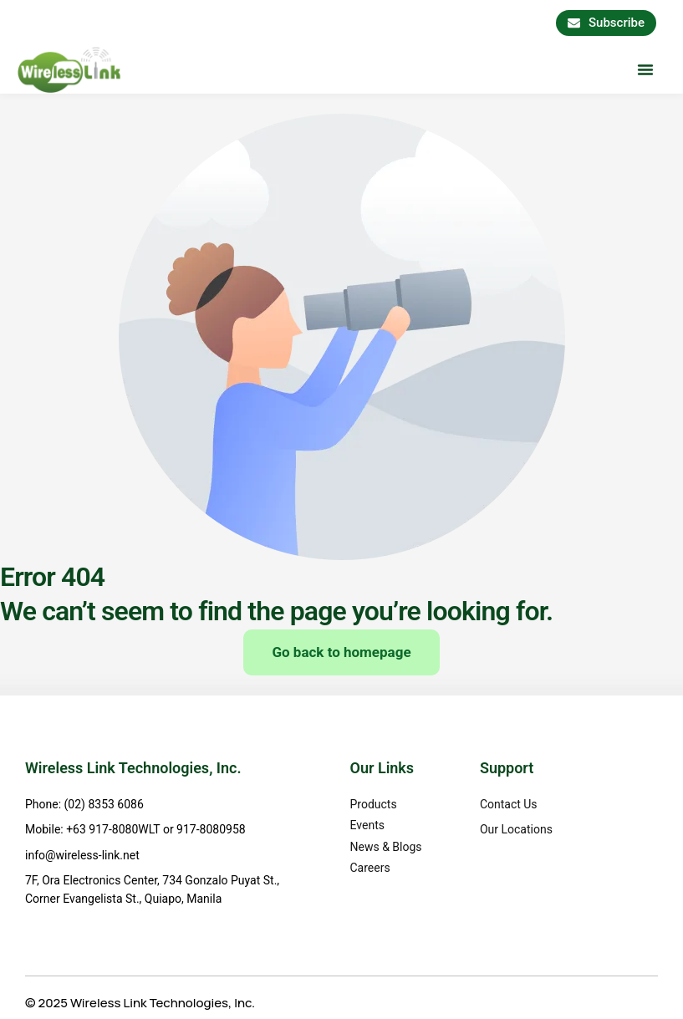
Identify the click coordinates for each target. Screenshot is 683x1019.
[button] (645, 69)
